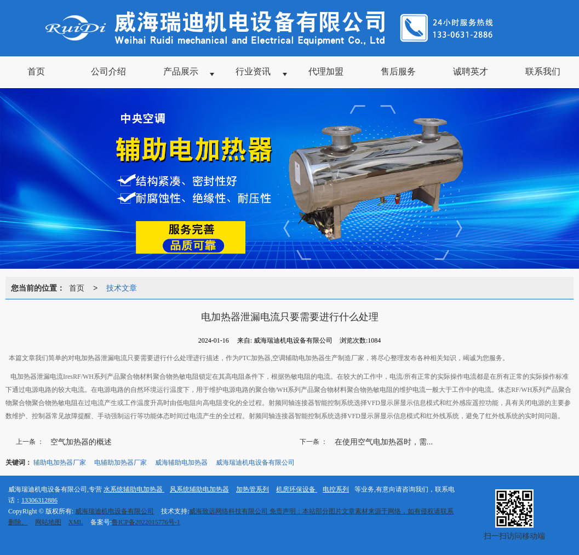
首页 (76, 288)
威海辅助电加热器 (181, 462)
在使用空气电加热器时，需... (384, 441)
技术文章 (121, 288)
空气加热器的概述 (81, 441)
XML (75, 522)
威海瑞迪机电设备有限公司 (255, 462)
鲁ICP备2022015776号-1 (146, 522)
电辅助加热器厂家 (120, 462)
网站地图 (48, 522)
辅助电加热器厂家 (59, 462)
